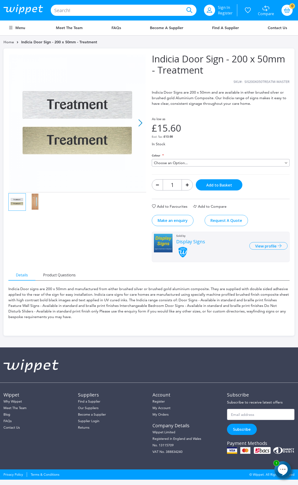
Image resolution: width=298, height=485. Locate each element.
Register (225, 13)
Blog (6, 420)
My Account (161, 413)
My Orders (160, 420)
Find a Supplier (225, 28)
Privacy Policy (13, 480)
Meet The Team (15, 413)
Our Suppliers (88, 413)
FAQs (116, 28)
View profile (264, 248)
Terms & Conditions (45, 480)
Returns (83, 433)
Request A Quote (226, 223)
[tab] (24, 277)
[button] (140, 123)
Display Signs (190, 244)
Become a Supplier (166, 28)
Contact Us (277, 28)
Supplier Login (88, 426)
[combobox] (123, 10)
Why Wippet (12, 407)
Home (8, 42)
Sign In (224, 7)
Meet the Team (69, 28)
